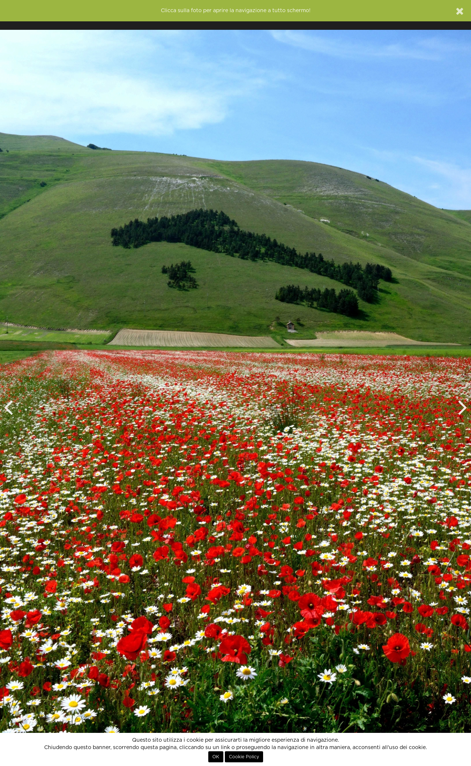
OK (215, 757)
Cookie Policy (244, 757)
